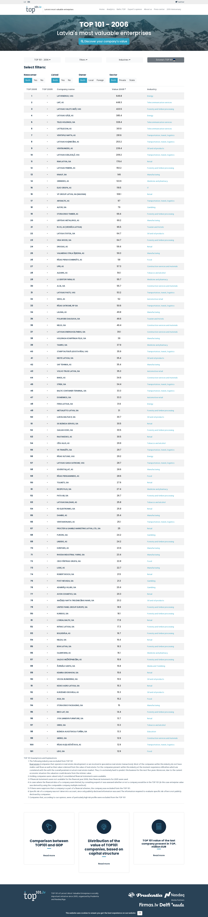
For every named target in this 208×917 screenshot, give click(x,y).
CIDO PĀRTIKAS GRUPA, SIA (69, 561)
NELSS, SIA (61, 325)
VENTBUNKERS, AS (65, 148)
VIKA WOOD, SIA (64, 240)
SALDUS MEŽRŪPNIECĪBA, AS (69, 659)
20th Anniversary (174, 9)
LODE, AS (61, 568)
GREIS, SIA (61, 725)
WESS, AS (61, 299)
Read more (49, 855)
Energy (150, 96)
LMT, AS (60, 102)
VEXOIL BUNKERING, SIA (67, 679)
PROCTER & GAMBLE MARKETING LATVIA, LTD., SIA (78, 528)
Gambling (151, 207)
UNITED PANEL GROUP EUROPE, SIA (72, 607)
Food (149, 259)
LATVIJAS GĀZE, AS (65, 115)
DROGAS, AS (62, 246)
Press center (159, 9)
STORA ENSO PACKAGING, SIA (70, 705)
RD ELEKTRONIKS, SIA (66, 509)
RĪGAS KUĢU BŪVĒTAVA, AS (69, 744)
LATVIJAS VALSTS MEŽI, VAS (69, 109)
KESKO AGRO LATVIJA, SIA (68, 686)
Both (28, 80)
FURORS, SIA (62, 535)
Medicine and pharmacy (157, 181)
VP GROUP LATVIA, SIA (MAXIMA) (71, 194)
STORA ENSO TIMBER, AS (67, 214)
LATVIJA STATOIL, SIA (66, 233)
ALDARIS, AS (62, 273)
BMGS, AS (61, 378)
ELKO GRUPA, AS (64, 188)
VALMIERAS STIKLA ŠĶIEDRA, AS (70, 253)
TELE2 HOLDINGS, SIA (66, 122)
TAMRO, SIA (62, 345)
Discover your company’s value (104, 41)
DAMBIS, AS (62, 515)
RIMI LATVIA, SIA (64, 161)
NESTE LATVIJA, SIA (65, 358)
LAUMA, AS (62, 312)
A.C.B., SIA (61, 286)
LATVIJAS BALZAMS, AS (67, 502)
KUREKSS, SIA (62, 613)
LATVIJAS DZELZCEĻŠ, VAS (68, 155)
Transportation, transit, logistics (160, 135)
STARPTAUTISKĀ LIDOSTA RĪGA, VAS (72, 351)
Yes (35, 80)
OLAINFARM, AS (64, 653)
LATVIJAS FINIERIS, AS (66, 168)
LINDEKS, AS (62, 541)
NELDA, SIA (61, 640)
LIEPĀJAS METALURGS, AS (68, 220)
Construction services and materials (162, 266)
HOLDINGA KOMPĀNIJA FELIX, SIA (71, 338)
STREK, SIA (61, 384)
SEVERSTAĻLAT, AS (65, 469)
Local (91, 80)
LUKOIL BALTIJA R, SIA (66, 417)
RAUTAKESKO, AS (64, 437)
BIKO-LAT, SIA (63, 712)
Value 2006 (119, 89)
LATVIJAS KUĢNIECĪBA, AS (68, 142)
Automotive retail (155, 299)
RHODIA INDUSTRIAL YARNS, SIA (70, 555)
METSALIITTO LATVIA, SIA (67, 410)
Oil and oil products (155, 148)
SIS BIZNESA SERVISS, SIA (67, 423)
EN (29, 2)
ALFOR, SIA (61, 207)
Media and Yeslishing (156, 666)
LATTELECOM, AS (64, 128)
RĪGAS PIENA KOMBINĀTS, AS (69, 260)
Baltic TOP (121, 9)
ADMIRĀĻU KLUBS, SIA (66, 587)
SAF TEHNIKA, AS (64, 364)
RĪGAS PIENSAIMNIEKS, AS (68, 476)
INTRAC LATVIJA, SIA (65, 627)
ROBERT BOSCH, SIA (65, 574)
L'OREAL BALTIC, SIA (65, 620)
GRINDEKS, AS (63, 181)
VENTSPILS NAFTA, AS (66, 135)
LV (25, 2)
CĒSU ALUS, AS (63, 443)
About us (148, 9)
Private (122, 80)
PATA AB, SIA (62, 495)
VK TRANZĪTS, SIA (64, 450)
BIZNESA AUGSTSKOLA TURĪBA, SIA (72, 731)
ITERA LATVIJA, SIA (65, 404)
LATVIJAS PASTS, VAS (66, 292)
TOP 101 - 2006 (42, 60)
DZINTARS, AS (63, 548)
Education (151, 731)
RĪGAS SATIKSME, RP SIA (67, 305)
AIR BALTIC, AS (63, 201)
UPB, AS (60, 266)
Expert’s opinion (135, 9)
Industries (124, 60)
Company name (66, 89)
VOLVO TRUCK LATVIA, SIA (68, 371)
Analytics (111, 9)
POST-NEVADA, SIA (65, 581)
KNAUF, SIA (62, 174)
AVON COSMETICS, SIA (66, 594)
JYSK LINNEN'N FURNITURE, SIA (70, 718)
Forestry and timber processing (160, 109)
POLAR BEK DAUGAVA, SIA (68, 319)
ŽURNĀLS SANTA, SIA (66, 666)
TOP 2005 (47, 89)
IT (148, 187)
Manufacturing (153, 174)
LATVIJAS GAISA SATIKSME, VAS (70, 463)
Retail (149, 161)
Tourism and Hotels (155, 227)
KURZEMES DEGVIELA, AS (68, 692)
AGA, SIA (61, 699)
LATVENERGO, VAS (65, 96)
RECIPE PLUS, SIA (64, 489)
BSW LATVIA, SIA (64, 646)
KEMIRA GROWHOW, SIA (67, 672)
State (132, 80)
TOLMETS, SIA (63, 482)
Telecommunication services (159, 102)
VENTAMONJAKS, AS (66, 522)
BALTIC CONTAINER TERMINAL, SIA (71, 391)
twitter (179, 2)
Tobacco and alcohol (156, 273)
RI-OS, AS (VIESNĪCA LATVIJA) (69, 227)
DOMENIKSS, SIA (64, 397)
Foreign (100, 80)
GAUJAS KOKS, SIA (65, 430)
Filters (83, 60)
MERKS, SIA (62, 738)
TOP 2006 (31, 89)
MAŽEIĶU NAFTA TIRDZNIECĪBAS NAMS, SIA (75, 600)
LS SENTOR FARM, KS (66, 279)
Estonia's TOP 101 (165, 60)
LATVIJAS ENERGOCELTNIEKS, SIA (71, 332)
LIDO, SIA (61, 751)
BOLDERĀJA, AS (63, 633)
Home (102, 9)
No (42, 80)
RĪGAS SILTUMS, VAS (66, 456)
